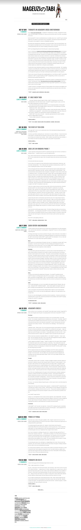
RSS (66, 20)
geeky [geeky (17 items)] (27, 501)
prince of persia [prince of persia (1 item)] (17, 510)
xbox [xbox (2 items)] (16, 521)
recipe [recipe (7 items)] (29, 512)
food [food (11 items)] (22, 501)
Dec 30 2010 (23, 127)
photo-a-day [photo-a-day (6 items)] (18, 509)
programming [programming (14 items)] (25, 510)
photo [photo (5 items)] (25, 507)
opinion (36, 143)
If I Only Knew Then (35, 97)
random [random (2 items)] (21, 512)
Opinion (19, 34)
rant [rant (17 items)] (24, 512)
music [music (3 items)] (23, 505)
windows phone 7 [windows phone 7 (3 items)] (24, 520)
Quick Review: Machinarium (37, 225)
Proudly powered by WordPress (35, 527)
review (22, 230)
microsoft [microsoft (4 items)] (17, 505)
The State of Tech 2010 (36, 127)
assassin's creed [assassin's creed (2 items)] (21, 498)
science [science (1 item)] (24, 514)
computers (18, 131)
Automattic (49, 527)
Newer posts (41, 489)
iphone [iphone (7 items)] (23, 503)
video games (24, 34)
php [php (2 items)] (23, 509)
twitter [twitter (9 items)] (17, 517)
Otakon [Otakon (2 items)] (21, 507)
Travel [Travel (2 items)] (22, 515)
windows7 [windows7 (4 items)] (17, 520)
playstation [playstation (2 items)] (26, 509)
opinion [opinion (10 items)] (17, 507)
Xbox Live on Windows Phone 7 (38, 148)
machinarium (34, 302)
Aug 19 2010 (23, 149)
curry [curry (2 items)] (25, 499)
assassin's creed (35, 91)
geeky (33, 143)
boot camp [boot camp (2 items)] (27, 498)
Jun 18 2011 (23, 97)
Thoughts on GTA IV (35, 460)
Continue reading (32, 119)
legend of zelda (41, 121)
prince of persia (35, 454)
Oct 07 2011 (23, 30)
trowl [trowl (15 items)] (25, 515)
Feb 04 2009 (23, 460)
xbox (46, 220)
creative (35, 121)
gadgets (16, 133)
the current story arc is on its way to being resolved (50, 81)
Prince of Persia (34, 417)
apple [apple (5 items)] (16, 498)
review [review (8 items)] (20, 514)
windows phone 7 (41, 220)
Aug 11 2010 (23, 225)
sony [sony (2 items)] (26, 514)
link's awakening (47, 121)
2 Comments (23, 462)
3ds (33, 121)
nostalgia (52, 121)
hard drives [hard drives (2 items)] (19, 502)
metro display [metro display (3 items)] (23, 504)
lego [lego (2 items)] (27, 502)
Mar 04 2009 (22, 417)
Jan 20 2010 (23, 308)
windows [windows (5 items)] (22, 519)
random (24, 133)
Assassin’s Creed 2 (34, 308)
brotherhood (41, 91)
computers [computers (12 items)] (20, 499)
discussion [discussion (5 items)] (18, 501)
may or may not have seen (36, 32)
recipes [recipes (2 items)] (16, 514)
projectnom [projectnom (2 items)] (17, 512)
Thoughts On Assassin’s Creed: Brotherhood (44, 29)
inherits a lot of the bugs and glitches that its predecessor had (49, 51)
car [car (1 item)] (15, 499)
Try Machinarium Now (32, 300)
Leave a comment (22, 99)
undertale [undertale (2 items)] (21, 517)
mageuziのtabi (38, 9)
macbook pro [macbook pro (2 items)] (17, 504)
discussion (23, 131)
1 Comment (23, 32)
